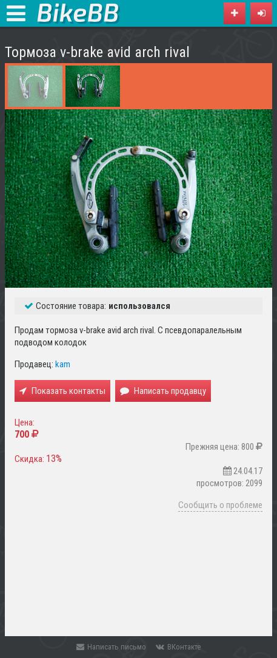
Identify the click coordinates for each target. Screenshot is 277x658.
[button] (261, 13)
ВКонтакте (178, 646)
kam (62, 364)
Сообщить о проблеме (220, 505)
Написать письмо (111, 646)
